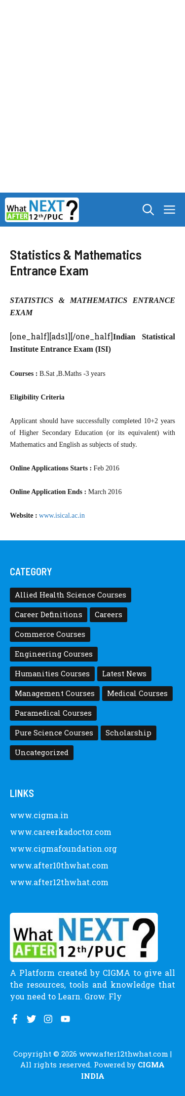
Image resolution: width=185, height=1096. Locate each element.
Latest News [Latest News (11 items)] (124, 673)
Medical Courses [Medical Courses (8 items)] (137, 693)
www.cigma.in (39, 815)
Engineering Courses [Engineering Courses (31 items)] (54, 654)
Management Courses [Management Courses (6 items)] (55, 693)
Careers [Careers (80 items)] (108, 614)
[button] (148, 209)
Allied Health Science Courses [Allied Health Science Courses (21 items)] (70, 594)
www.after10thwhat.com (59, 865)
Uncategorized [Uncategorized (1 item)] (42, 752)
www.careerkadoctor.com (60, 832)
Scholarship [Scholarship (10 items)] (128, 732)
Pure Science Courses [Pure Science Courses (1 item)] (54, 732)
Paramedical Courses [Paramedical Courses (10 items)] (53, 713)
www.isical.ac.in (62, 515)
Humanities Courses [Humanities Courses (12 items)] (52, 673)
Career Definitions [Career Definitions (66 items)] (48, 614)
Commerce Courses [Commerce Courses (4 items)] (50, 634)
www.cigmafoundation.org (63, 848)
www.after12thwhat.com (59, 882)
